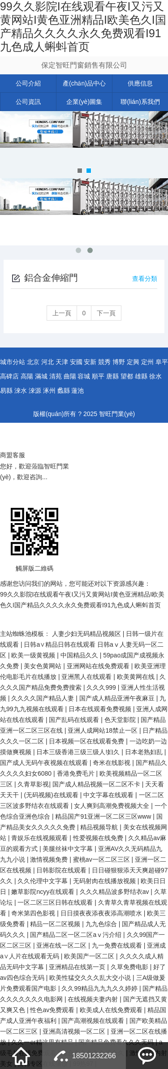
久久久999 (101, 687)
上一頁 (61, 313)
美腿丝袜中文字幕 (69, 848)
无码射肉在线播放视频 (105, 880)
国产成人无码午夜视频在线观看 (45, 762)
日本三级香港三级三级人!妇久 (78, 752)
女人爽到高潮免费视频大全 (112, 805)
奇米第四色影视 (34, 913)
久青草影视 (33, 784)
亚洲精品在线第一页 (78, 966)
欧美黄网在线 (136, 676)
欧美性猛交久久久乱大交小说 (91, 977)
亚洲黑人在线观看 (87, 676)
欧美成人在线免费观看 (112, 1009)
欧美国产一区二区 (90, 956)
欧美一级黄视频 (34, 655)
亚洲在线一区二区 (62, 945)
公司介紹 (28, 83)
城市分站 (12, 361)
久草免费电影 (130, 966)
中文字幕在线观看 (109, 795)
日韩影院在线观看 (62, 870)
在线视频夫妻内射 (94, 999)
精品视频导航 (100, 827)
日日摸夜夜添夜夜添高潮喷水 (102, 913)
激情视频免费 (49, 859)
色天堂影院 (121, 719)
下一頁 (106, 313)
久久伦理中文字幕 (43, 880)
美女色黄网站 (43, 666)
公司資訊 (28, 101)
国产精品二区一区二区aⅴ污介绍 (76, 934)
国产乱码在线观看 (75, 719)
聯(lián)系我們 (140, 101)
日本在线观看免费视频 (101, 709)
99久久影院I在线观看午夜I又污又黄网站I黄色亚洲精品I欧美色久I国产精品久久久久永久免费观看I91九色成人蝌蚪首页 (83, 26)
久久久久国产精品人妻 (43, 698)
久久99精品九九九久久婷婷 (100, 988)
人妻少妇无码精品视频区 (87, 633)
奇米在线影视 (112, 762)
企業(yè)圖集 (84, 101)
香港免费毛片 (76, 773)
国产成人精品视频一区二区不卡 (97, 784)
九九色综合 (102, 923)
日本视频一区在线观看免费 (87, 741)
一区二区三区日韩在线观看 (56, 902)
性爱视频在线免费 (99, 837)
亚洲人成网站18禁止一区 (103, 730)
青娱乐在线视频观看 (40, 837)
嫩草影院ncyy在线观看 (43, 891)
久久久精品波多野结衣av (115, 891)
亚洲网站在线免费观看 (99, 666)
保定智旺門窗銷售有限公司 (84, 65)
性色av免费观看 (53, 1009)
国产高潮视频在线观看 (93, 1020)
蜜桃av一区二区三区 (102, 859)
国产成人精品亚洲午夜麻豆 (117, 698)
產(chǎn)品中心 (84, 83)
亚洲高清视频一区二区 (75, 1031)
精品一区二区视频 (56, 923)
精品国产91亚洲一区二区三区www (104, 816)
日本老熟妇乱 (144, 752)
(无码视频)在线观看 (52, 795)
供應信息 (140, 83)
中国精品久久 (80, 655)
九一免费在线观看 (118, 945)
